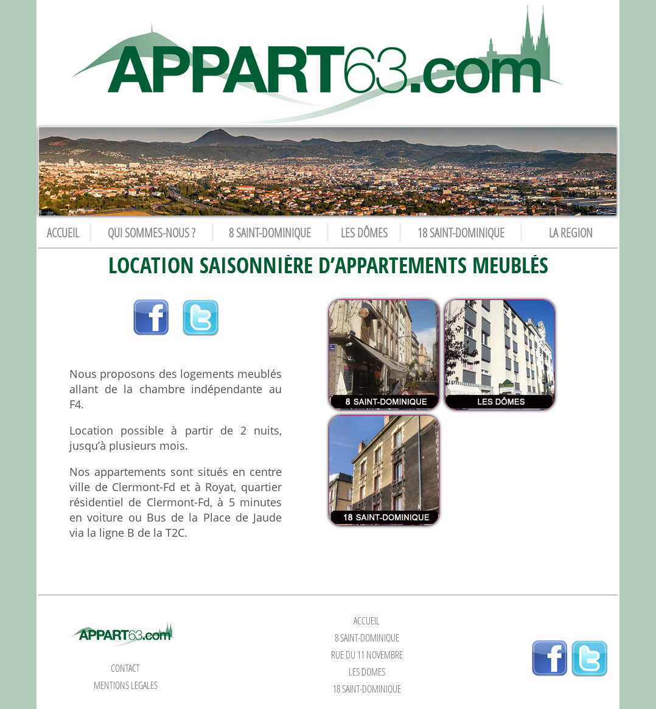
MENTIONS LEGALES (126, 685)
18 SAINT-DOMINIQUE (460, 232)
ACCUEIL (63, 232)
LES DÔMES (364, 232)
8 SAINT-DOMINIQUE (270, 232)
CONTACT (125, 668)
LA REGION (571, 232)
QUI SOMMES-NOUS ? (151, 232)
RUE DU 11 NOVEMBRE (367, 655)
